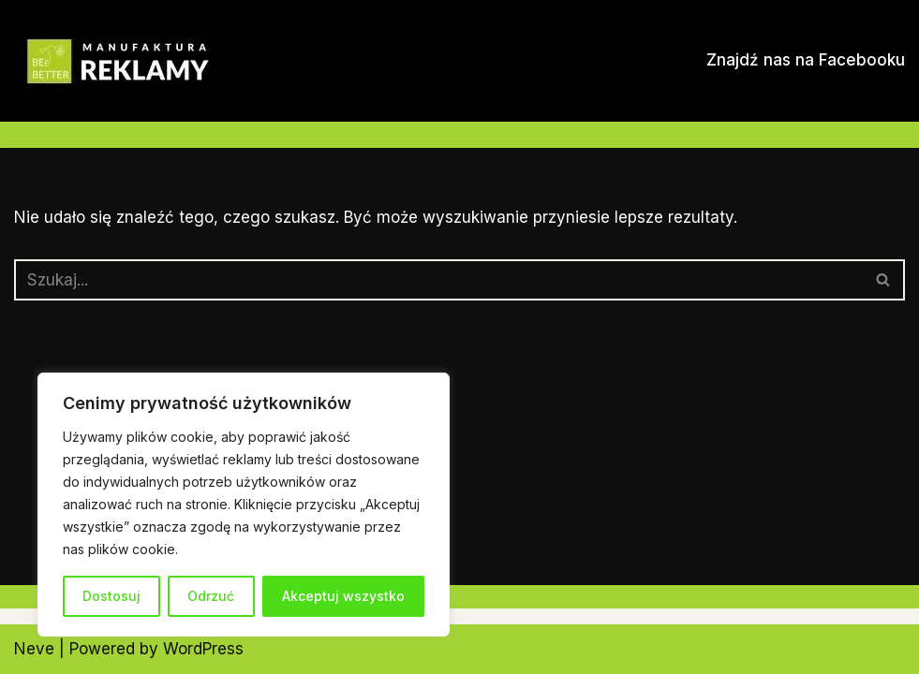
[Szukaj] (438, 279)
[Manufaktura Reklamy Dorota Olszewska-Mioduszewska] (117, 61)
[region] (243, 505)
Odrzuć (210, 596)
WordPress (203, 648)
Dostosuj (111, 596)
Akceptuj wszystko (343, 596)
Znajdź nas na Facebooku (805, 60)
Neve (34, 648)
